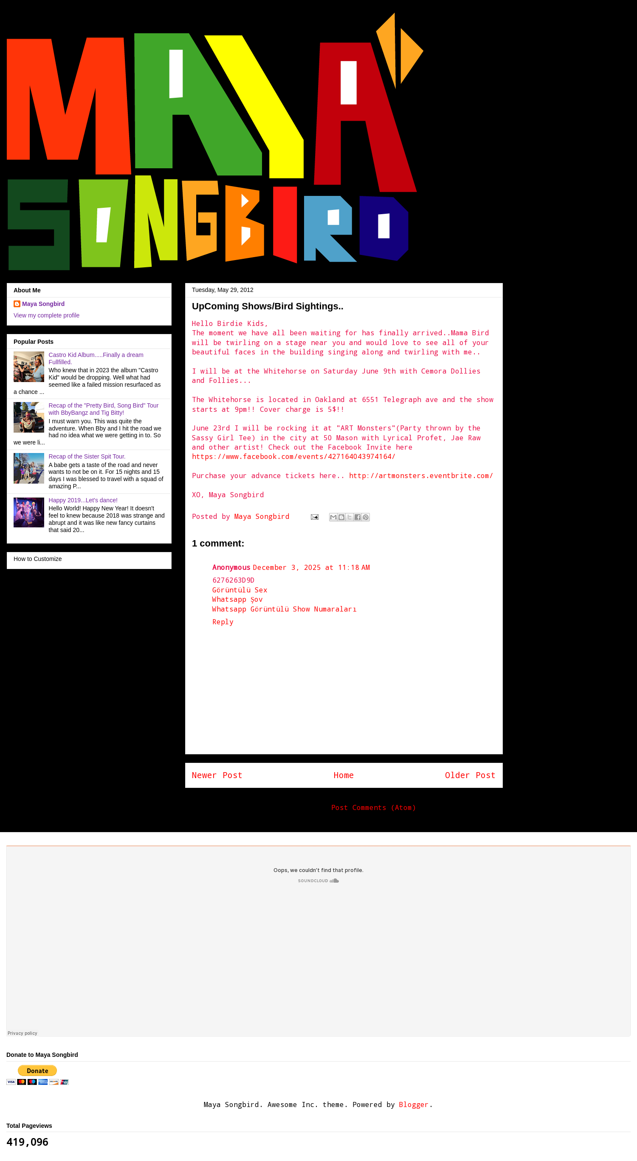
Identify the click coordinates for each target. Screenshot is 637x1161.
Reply (223, 621)
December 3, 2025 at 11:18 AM (311, 567)
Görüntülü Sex (240, 589)
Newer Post (217, 775)
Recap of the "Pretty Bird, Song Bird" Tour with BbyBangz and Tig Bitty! (104, 409)
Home (344, 775)
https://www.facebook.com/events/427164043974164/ (294, 456)
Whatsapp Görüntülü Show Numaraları (284, 608)
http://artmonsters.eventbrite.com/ (421, 475)
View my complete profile (46, 315)
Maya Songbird (264, 516)
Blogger (414, 1104)
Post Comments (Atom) (373, 807)
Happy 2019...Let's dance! (83, 500)
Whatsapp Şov (237, 599)
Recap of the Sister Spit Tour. (87, 456)
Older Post (470, 775)
